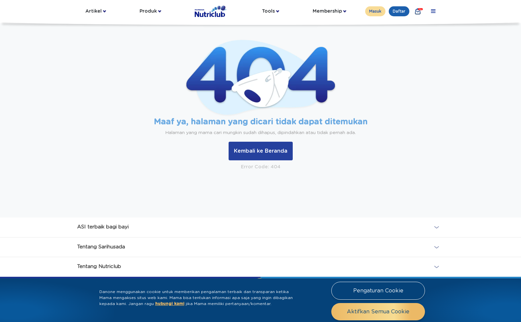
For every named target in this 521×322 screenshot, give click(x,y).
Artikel (93, 11)
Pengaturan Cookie (378, 290)
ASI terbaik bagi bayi (103, 227)
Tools (268, 11)
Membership (327, 11)
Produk (148, 11)
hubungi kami (169, 304)
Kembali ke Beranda (260, 151)
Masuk (375, 11)
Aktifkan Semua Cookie (378, 311)
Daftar (399, 11)
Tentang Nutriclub (99, 266)
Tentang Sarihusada (101, 246)
